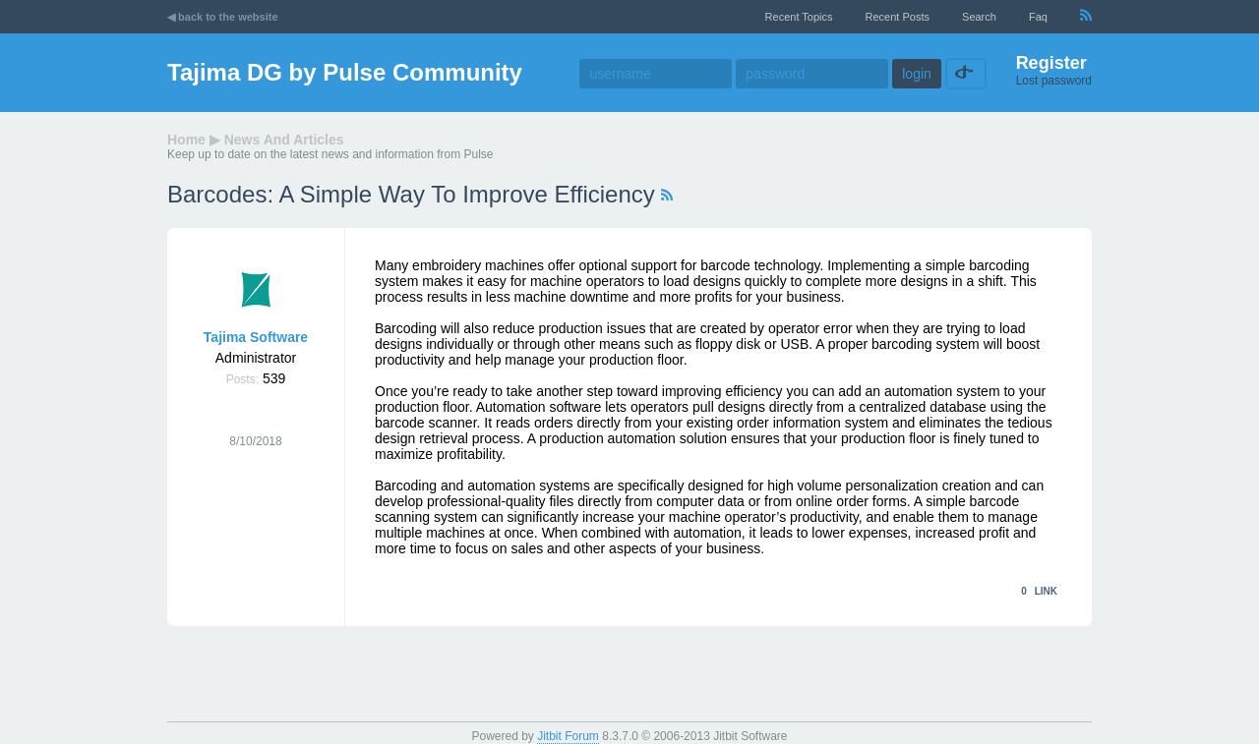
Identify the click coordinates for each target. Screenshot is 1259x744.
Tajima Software (256, 337)
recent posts (897, 17)
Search (979, 17)
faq (1038, 17)
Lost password (1054, 80)
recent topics (799, 17)
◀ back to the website (222, 17)
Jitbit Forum (568, 736)
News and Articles (284, 139)
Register (1051, 63)
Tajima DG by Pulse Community (344, 72)
